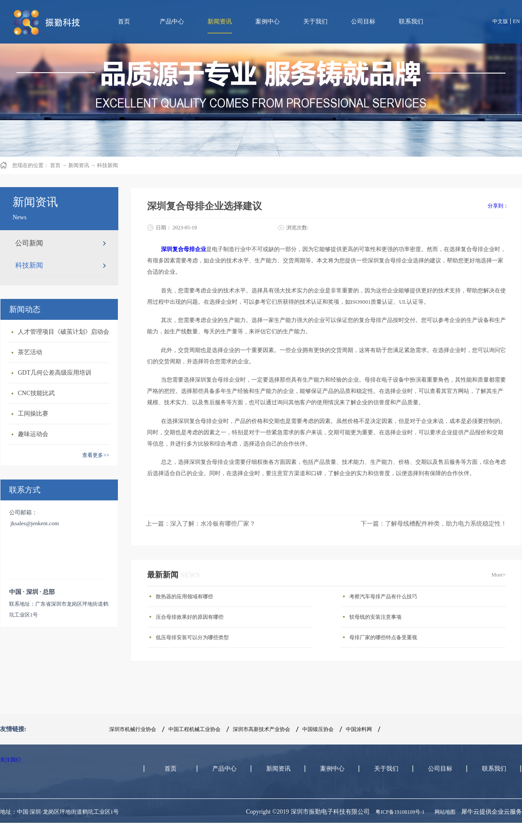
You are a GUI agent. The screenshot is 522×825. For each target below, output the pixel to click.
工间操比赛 (33, 413)
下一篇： (434, 523)
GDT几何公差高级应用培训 (54, 372)
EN (516, 21)
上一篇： (200, 523)
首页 (124, 21)
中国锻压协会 (318, 729)
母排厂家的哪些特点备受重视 (383, 637)
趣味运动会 (33, 434)
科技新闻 (107, 165)
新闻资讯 (78, 165)
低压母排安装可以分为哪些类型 (192, 637)
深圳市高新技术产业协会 (261, 729)
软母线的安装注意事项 (375, 617)
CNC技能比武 (36, 393)
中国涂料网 (359, 729)
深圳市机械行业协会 (132, 729)
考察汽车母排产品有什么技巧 (383, 597)
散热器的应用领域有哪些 (184, 597)
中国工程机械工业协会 (194, 729)
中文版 (500, 21)
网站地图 (443, 812)
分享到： (498, 206)
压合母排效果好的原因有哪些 (190, 617)
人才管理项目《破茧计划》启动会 (63, 332)
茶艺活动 (30, 352)
